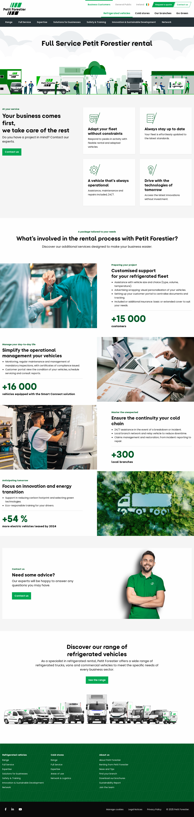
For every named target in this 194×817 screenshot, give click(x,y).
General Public (123, 4)
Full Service (24, 22)
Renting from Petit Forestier (113, 764)
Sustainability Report (110, 782)
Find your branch (108, 773)
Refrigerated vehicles (117, 13)
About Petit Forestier (110, 760)
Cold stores (142, 13)
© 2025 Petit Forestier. (177, 809)
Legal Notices (135, 809)
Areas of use (57, 773)
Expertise (42, 22)
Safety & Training (96, 22)
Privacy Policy (154, 809)
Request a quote (163, 4)
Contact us (182, 4)
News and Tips (106, 769)
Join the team (106, 787)
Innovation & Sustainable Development (134, 22)
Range (8, 22)
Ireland (142, 4)
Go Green (182, 13)
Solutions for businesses (67, 22)
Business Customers (99, 4)
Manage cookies (115, 809)
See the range (97, 680)
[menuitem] (99, 4)
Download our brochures (112, 778)
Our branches (162, 13)
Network (166, 22)
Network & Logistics (61, 778)
